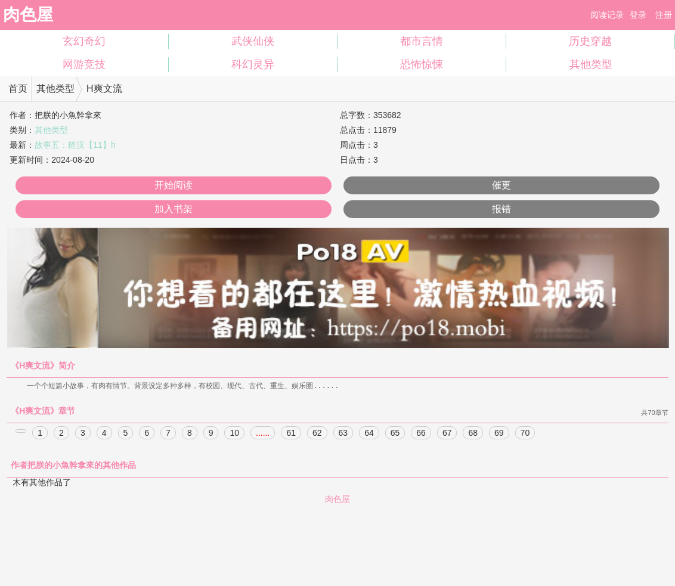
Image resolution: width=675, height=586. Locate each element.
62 (317, 433)
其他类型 (590, 64)
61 (291, 433)
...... (263, 433)
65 (395, 433)
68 (473, 433)
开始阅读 (173, 185)
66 (421, 433)
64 (369, 433)
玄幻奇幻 (84, 41)
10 (234, 433)
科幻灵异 (252, 64)
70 (525, 433)
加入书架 (173, 209)
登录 (638, 15)
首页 (17, 88)
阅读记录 (607, 15)
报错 (501, 209)
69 (499, 433)
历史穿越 (590, 41)
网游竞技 (84, 64)
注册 (663, 15)
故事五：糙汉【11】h (75, 145)
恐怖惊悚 (421, 64)
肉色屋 (28, 14)
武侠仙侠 (252, 41)
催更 (501, 185)
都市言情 (421, 41)
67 (447, 433)
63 (343, 433)
